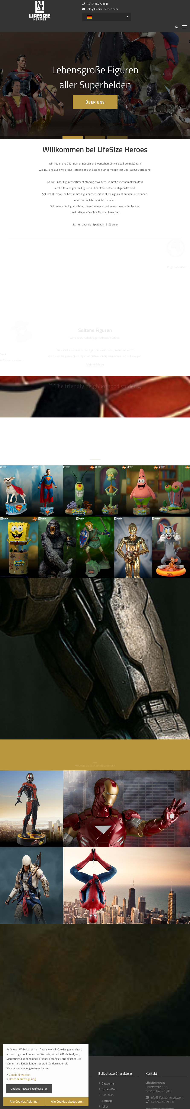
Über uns (95, 102)
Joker (105, 1106)
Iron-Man (108, 1095)
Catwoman (109, 1083)
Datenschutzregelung (22, 1079)
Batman (107, 1100)
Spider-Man (109, 1089)
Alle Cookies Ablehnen (24, 1101)
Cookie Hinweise (19, 1074)
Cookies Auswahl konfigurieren (29, 1088)
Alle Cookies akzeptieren (67, 1101)
